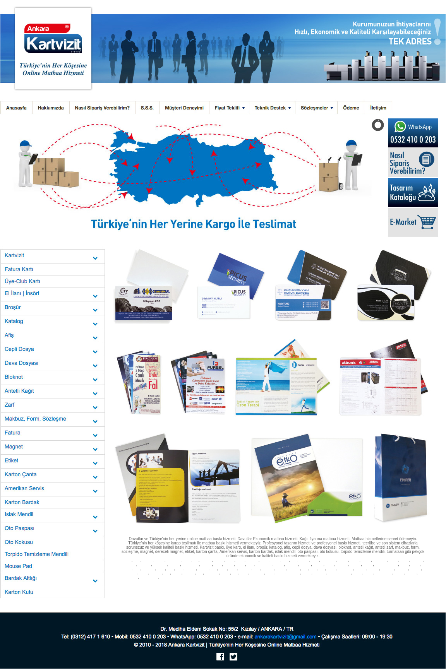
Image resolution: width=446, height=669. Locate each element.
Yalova (177, 573)
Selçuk (306, 581)
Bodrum (191, 577)
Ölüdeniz (245, 577)
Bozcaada (143, 581)
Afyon (186, 560)
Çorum (354, 560)
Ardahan (155, 573)
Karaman (387, 569)
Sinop (223, 569)
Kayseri (279, 564)
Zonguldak (345, 569)
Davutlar (318, 581)
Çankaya (320, 573)
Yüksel (401, 590)
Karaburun (238, 581)
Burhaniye (158, 581)
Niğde (161, 569)
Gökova (149, 586)
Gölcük (385, 577)
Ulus (128, 590)
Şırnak (133, 573)
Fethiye (343, 577)
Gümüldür (282, 581)
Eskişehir (144, 564)
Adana (160, 560)
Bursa (315, 560)
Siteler (280, 573)
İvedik (203, 590)
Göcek (204, 586)
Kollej (349, 590)
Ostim (270, 573)
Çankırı (343, 560)
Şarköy (354, 577)
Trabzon (268, 569)
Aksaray (360, 569)
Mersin (240, 564)
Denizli (366, 560)
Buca (205, 581)
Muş (137, 569)
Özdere (295, 581)
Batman (415, 569)
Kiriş (252, 586)
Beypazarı (256, 573)
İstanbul (147, 560)
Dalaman (258, 577)
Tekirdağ (244, 569)
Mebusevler (156, 590)
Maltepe (165, 577)
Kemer (293, 577)
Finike (243, 586)
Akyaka (126, 586)
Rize (179, 569)
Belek (287, 586)
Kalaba (249, 590)
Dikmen (333, 573)
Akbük (345, 581)
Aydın (240, 560)
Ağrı (196, 560)
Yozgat (331, 569)
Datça (216, 577)
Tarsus (339, 586)
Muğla (128, 569)
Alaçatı (332, 577)
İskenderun (164, 586)
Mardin (415, 564)
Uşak (313, 569)
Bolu (294, 560)
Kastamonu (263, 564)
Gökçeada (173, 581)
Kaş (302, 577)
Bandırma (408, 577)
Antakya (193, 586)
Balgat (357, 573)
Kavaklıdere (296, 594)
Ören (406, 581)
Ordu (170, 569)
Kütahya (342, 564)
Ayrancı (307, 590)
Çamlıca (416, 581)
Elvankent (375, 586)
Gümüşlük (380, 581)
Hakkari (206, 564)
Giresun (174, 564)
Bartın (143, 573)
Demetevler (130, 577)
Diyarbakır (380, 560)
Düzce (225, 573)
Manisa (368, 564)
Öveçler (350, 586)
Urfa (305, 569)
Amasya (206, 560)
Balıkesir (253, 560)
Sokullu (346, 573)
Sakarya (190, 569)
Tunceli (281, 569)
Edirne (393, 560)
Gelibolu (129, 581)
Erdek (420, 577)
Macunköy (172, 590)
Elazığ (404, 560)
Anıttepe (260, 590)
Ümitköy (362, 586)
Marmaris (178, 577)
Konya (330, 564)
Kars (250, 564)
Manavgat (272, 577)
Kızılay (306, 573)
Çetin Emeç (369, 590)
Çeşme (321, 577)
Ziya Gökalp (387, 590)
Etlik (395, 586)
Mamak (193, 590)
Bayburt (374, 569)
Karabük (189, 573)
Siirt (214, 569)
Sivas (233, 569)
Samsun (203, 569)
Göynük (261, 586)
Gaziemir (195, 581)
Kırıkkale (402, 569)
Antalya (219, 560)
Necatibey (274, 590)
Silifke (318, 586)
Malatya (355, 564)
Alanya (233, 577)
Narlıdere (217, 581)
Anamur (307, 586)
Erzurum (130, 564)
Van (322, 569)
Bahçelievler (407, 586)
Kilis (200, 573)
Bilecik (265, 560)
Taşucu (328, 586)
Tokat (256, 569)
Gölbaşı (411, 573)
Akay (285, 590)
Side (224, 577)
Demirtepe (140, 590)
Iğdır (167, 573)
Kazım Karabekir (275, 594)
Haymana (236, 590)
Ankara (126, 560)
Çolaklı (296, 586)
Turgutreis (395, 581)
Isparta (228, 564)
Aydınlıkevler (149, 577)
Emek (421, 586)
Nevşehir (148, 569)
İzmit (234, 573)
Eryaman (294, 573)
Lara (271, 586)
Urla (227, 581)
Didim (284, 577)
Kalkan (310, 577)
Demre (233, 586)
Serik (278, 586)
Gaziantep (160, 564)
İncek (387, 586)
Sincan (368, 573)
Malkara (365, 577)
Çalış (213, 586)
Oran (183, 590)
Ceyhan (137, 586)
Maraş (404, 564)
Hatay (218, 564)
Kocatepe (247, 594)
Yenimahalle (384, 573)
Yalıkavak (365, 581)
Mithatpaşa (321, 590)
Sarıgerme (179, 586)
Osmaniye (212, 573)
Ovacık (223, 586)
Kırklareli (292, 564)
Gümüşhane (190, 564)
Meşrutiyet (337, 590)
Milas (354, 581)
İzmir (137, 560)
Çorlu (375, 577)
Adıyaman (173, 560)
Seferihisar (267, 581)
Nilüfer (395, 577)
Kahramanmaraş (386, 564)
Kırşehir (305, 564)
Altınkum (253, 581)
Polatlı (244, 573)
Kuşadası (204, 577)
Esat (357, 590)
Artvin (230, 560)
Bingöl (276, 560)
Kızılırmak (413, 590)
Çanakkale (328, 560)
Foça (184, 581)
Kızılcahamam (218, 590)
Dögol (259, 594)
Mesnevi (296, 590)
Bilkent (399, 573)
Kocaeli (318, 564)
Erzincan (417, 560)
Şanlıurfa (294, 569)
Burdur (304, 560)
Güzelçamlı (332, 581)
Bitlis (285, 560)
